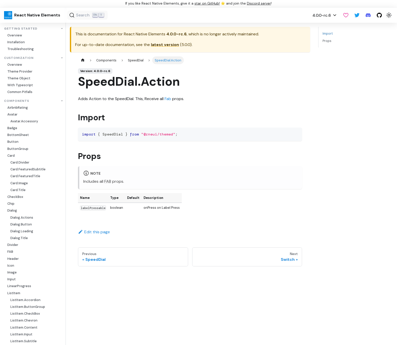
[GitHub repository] (379, 15)
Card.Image (19, 183)
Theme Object (18, 78)
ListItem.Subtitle (23, 341)
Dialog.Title (19, 238)
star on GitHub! (207, 3)
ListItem (13, 293)
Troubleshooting (20, 49)
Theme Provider (19, 71)
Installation (16, 42)
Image (12, 272)
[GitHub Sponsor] (345, 15)
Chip (10, 203)
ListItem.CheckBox (25, 313)
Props (327, 41)
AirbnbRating (17, 107)
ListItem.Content (23, 327)
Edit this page (94, 232)
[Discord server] (368, 15)
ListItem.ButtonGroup (27, 307)
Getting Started (20, 29)
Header (13, 259)
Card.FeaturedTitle (25, 176)
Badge (12, 128)
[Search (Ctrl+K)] (87, 15)
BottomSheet (18, 135)
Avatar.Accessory (24, 121)
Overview (14, 35)
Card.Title (18, 190)
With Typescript (20, 85)
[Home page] (83, 60)
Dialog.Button (21, 224)
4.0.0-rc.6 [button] (321, 15)
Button (12, 142)
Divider (12, 245)
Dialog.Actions (21, 217)
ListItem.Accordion (25, 300)
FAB (10, 251)
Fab (168, 98)
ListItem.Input (21, 334)
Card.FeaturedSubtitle (28, 169)
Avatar (12, 114)
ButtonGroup (17, 149)
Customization (19, 58)
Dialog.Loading (21, 231)
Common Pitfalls (19, 92)
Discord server (259, 3)
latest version (165, 44)
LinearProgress (19, 286)
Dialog (12, 210)
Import (328, 33)
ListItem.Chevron (23, 320)
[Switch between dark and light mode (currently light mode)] (389, 15)
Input (11, 279)
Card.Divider (19, 162)
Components (16, 101)
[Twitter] (357, 15)
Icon (10, 265)
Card (11, 155)
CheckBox (15, 197)
